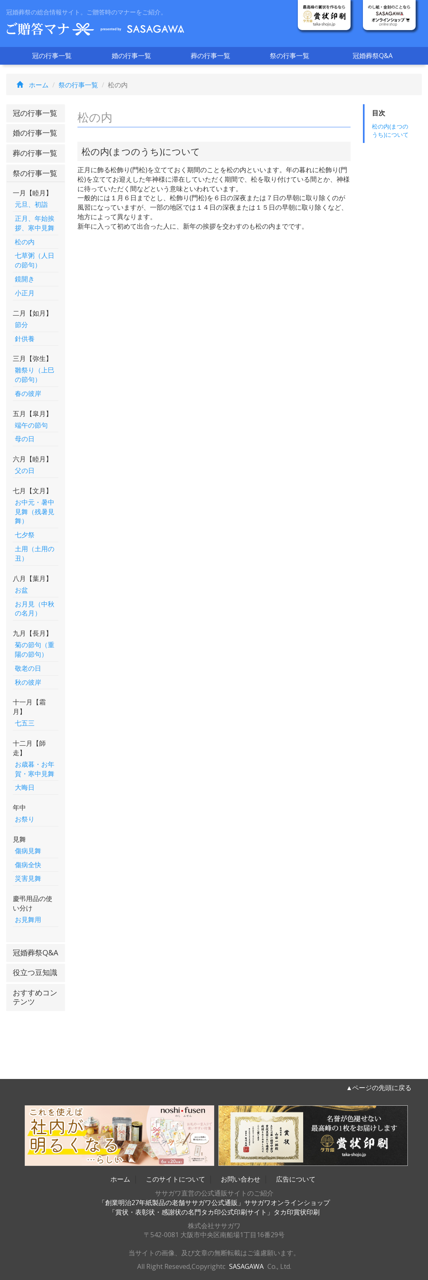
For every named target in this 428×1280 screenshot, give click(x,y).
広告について (296, 1179)
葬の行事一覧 (210, 55)
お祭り (25, 819)
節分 (21, 324)
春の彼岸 (28, 393)
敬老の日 (28, 668)
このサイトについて (175, 1179)
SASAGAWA (246, 1266)
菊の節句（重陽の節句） (34, 649)
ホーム (30, 84)
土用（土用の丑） (34, 553)
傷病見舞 (28, 850)
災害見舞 (28, 878)
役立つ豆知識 (35, 972)
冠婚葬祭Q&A (373, 55)
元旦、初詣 (31, 204)
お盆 (21, 589)
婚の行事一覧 (131, 55)
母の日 (25, 438)
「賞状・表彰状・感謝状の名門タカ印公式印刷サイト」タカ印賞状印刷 (214, 1212)
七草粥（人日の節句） (34, 260)
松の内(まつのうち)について (390, 130)
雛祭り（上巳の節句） (34, 374)
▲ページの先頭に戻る (379, 1087)
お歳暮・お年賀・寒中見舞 (34, 769)
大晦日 (25, 787)
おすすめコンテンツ (35, 996)
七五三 (25, 723)
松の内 (25, 241)
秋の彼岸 (28, 682)
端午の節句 (31, 425)
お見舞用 (28, 919)
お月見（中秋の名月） (34, 608)
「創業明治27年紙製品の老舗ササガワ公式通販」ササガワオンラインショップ (214, 1202)
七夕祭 (25, 534)
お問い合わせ (240, 1179)
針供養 (25, 338)
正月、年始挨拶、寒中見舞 (34, 223)
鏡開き (25, 278)
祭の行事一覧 (289, 55)
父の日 (25, 470)
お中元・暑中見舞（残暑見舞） (34, 512)
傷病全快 (28, 864)
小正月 (25, 292)
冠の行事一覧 (52, 55)
